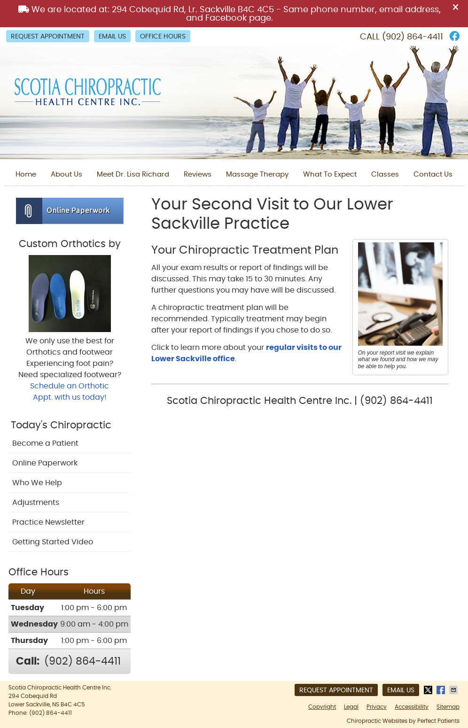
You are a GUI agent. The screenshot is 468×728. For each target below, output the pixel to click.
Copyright (322, 707)
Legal (351, 707)
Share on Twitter (429, 690)
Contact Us (432, 174)
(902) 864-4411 (412, 37)
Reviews (197, 174)
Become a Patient (45, 443)
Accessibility (412, 707)
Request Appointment (48, 36)
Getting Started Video (52, 542)
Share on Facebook (442, 690)
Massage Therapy (257, 174)
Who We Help (37, 483)
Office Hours (163, 36)
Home (26, 174)
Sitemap (448, 707)
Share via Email (454, 690)
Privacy (377, 707)
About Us (66, 174)
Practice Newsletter (48, 522)
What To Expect (330, 174)
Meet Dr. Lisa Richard (133, 174)
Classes (385, 174)
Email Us (112, 36)
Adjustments (35, 502)
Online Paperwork (45, 463)
